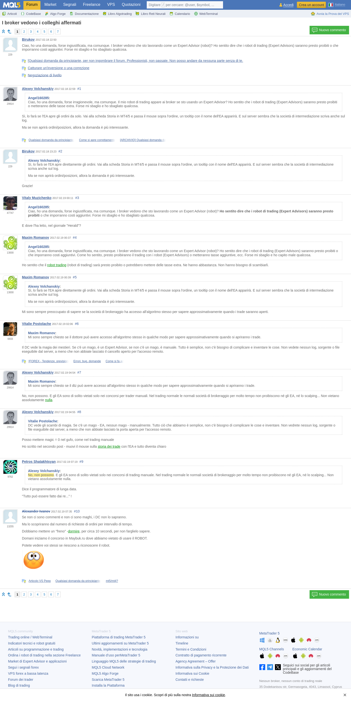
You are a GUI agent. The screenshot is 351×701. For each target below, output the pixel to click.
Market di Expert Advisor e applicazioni (37, 661)
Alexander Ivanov (36, 511)
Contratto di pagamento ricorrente (201, 655)
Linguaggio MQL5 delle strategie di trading (124, 661)
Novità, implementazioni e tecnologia (119, 649)
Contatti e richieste (190, 680)
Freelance (91, 4)
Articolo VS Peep (40, 581)
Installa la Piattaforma (108, 685)
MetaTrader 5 (269, 633)
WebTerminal (206, 14)
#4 (75, 237)
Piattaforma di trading (119, 637)
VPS (111, 4)
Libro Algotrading (117, 14)
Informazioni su (187, 637)
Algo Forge (55, 14)
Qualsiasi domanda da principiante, (51, 140)
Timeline (182, 643)
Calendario (179, 14)
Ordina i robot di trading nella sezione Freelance (44, 655)
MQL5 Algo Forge (105, 673)
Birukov (28, 39)
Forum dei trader (20, 680)
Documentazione (84, 14)
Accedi (288, 5)
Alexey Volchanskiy (38, 89)
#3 (77, 198)
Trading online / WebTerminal (30, 637)
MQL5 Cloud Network (108, 667)
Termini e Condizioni (191, 649)
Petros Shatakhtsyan (39, 462)
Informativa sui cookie (208, 695)
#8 (79, 412)
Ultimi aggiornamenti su (120, 643)
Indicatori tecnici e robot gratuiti (31, 643)
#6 (77, 324)
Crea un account (311, 5)
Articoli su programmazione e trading (36, 649)
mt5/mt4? (112, 581)
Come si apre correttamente (97, 140)
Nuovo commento (329, 30)
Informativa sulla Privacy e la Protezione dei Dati (212, 667)
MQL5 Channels (271, 649)
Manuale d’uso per (116, 655)
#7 (79, 372)
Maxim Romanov (35, 237)
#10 (77, 511)
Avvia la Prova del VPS (330, 13)
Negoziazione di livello (45, 75)
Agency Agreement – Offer (196, 661)
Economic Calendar (307, 649)
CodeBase (31, 14)
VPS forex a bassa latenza (28, 673)
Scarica (108, 680)
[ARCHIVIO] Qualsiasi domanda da (143, 140)
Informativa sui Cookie (192, 673)
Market (50, 4)
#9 (81, 462)
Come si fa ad (115, 361)
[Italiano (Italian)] (336, 4)
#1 (79, 89)
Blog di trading (19, 685)
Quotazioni (131, 4)
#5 (75, 277)
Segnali (69, 4)
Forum (32, 4)
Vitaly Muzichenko (36, 198)
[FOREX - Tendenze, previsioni (49, 361)
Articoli (9, 14)
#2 (60, 151)
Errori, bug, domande (87, 361)
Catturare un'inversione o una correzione (58, 68)
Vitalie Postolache (36, 324)
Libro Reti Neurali (150, 14)
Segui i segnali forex (23, 667)
